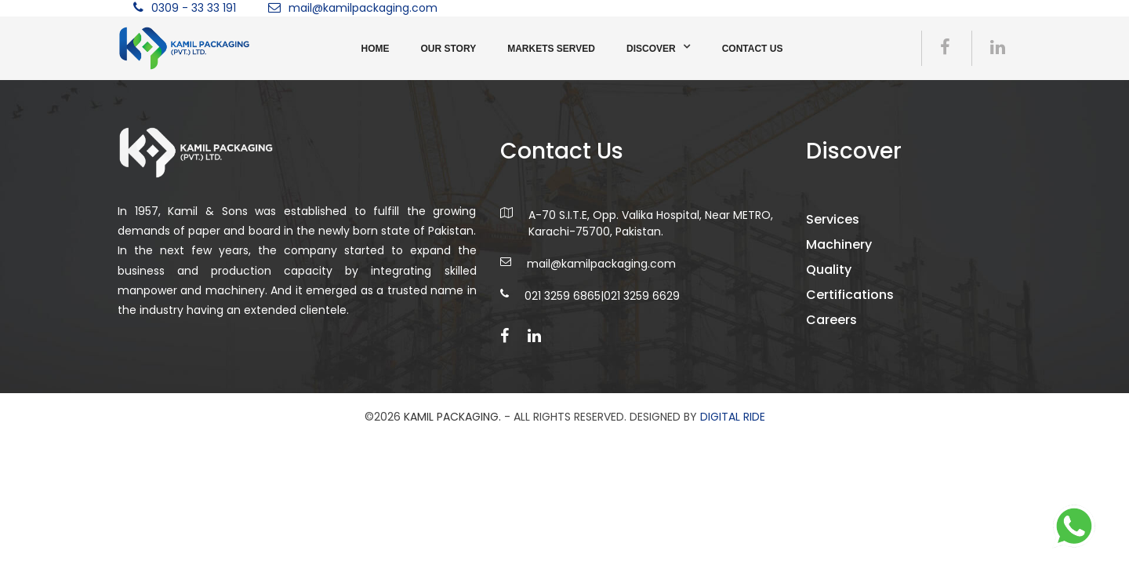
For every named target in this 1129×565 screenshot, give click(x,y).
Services (832, 219)
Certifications (850, 295)
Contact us (752, 48)
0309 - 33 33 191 (193, 8)
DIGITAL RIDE (732, 417)
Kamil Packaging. (452, 417)
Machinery (839, 244)
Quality (828, 270)
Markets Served (551, 48)
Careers (831, 320)
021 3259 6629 (642, 296)
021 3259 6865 (563, 296)
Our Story (449, 48)
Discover (651, 48)
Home (375, 48)
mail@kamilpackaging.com (363, 8)
